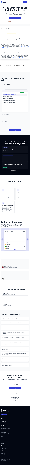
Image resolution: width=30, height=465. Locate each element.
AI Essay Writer (3, 435)
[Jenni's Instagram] (1, 462)
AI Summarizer (3, 436)
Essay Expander (3, 432)
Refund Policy (3, 454)
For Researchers (3, 421)
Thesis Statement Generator (5, 428)
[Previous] (2, 239)
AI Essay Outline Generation (5, 431)
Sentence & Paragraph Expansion (6, 433)
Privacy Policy (3, 453)
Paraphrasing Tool (4, 429)
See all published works (15, 170)
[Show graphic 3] (15, 249)
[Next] (27, 239)
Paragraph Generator (4, 437)
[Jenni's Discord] (8, 462)
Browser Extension (4, 427)
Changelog (2, 443)
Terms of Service (3, 452)
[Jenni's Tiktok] (5, 462)
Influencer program (4, 448)
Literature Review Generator (5, 422)
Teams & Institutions (4, 420)
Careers (2, 447)
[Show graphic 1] (14, 249)
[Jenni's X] (6, 462)
